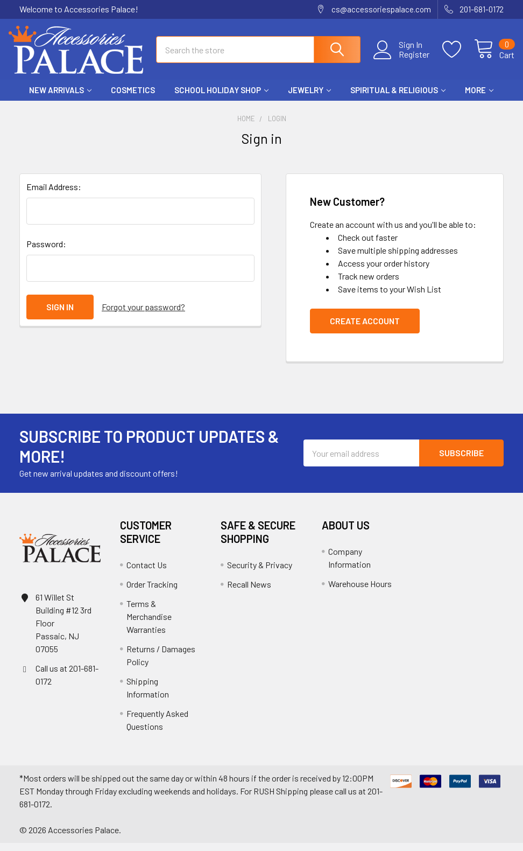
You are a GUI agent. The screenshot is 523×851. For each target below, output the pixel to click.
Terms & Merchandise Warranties (149, 624)
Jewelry (309, 98)
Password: (46, 252)
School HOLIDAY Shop (221, 98)
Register (403, 60)
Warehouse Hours (360, 592)
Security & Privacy (259, 573)
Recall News (249, 592)
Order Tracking (152, 592)
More (479, 98)
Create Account (365, 329)
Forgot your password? (143, 315)
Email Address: (53, 195)
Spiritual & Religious (398, 98)
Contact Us (146, 573)
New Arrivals (60, 98)
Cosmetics (133, 98)
